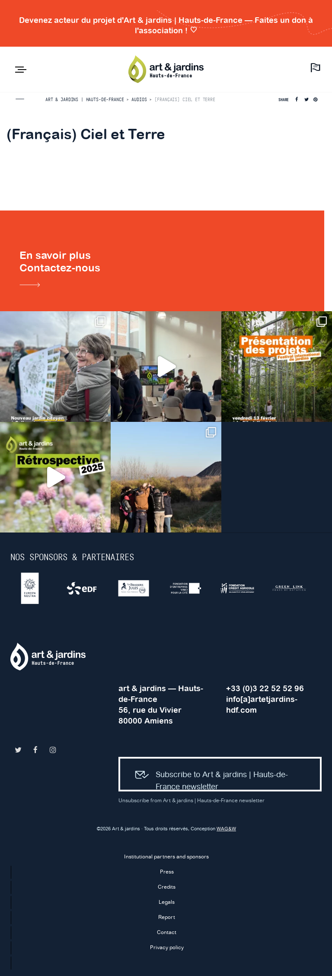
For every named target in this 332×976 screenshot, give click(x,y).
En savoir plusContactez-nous (59, 270)
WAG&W (226, 829)
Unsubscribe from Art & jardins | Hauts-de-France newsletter (191, 801)
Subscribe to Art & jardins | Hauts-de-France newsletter (208, 776)
